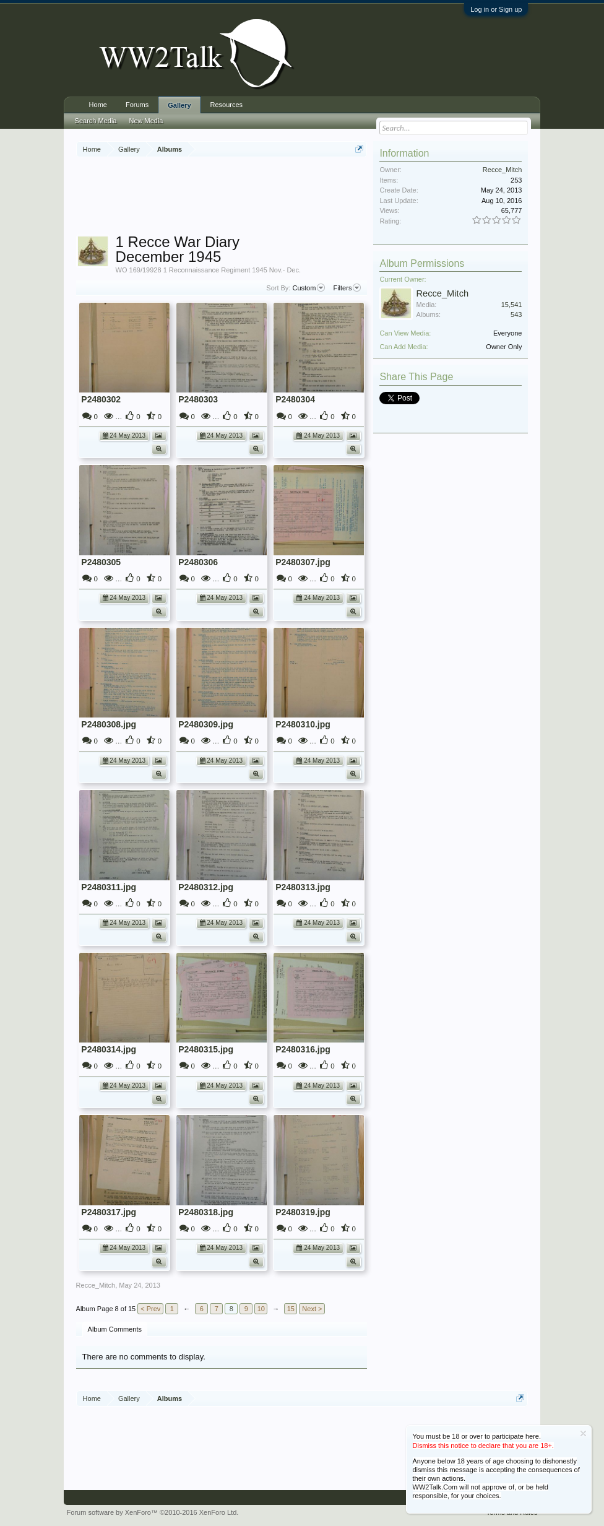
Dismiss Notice (583, 1433)
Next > (312, 1308)
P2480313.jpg (302, 887)
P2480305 (101, 562)
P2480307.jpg (302, 562)
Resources (226, 104)
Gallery (179, 105)
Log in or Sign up (496, 9)
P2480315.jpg (205, 1049)
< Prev (150, 1308)
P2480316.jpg (302, 1049)
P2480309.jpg (205, 724)
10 (261, 1308)
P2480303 (198, 399)
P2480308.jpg (108, 724)
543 (516, 314)
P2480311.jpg (108, 887)
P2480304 (295, 399)
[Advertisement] (301, 197)
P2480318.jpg (205, 1212)
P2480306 (198, 562)
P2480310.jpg (302, 724)
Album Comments (115, 1329)
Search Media (96, 120)
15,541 (511, 304)
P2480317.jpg (108, 1212)
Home (98, 104)
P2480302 (101, 399)
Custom (308, 288)
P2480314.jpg (108, 1049)
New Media (146, 120)
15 (291, 1308)
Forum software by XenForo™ (153, 1512)
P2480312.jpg (205, 887)
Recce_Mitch (96, 1285)
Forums (137, 104)
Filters (347, 288)
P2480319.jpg (302, 1212)
